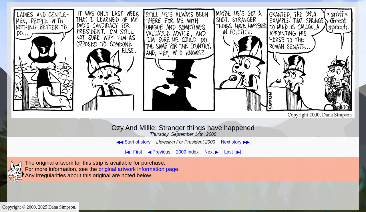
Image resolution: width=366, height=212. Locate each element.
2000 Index (187, 152)
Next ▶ (211, 152)
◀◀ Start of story (133, 142)
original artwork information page (138, 169)
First (132, 152)
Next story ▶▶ (235, 142)
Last (233, 152)
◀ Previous (159, 152)
